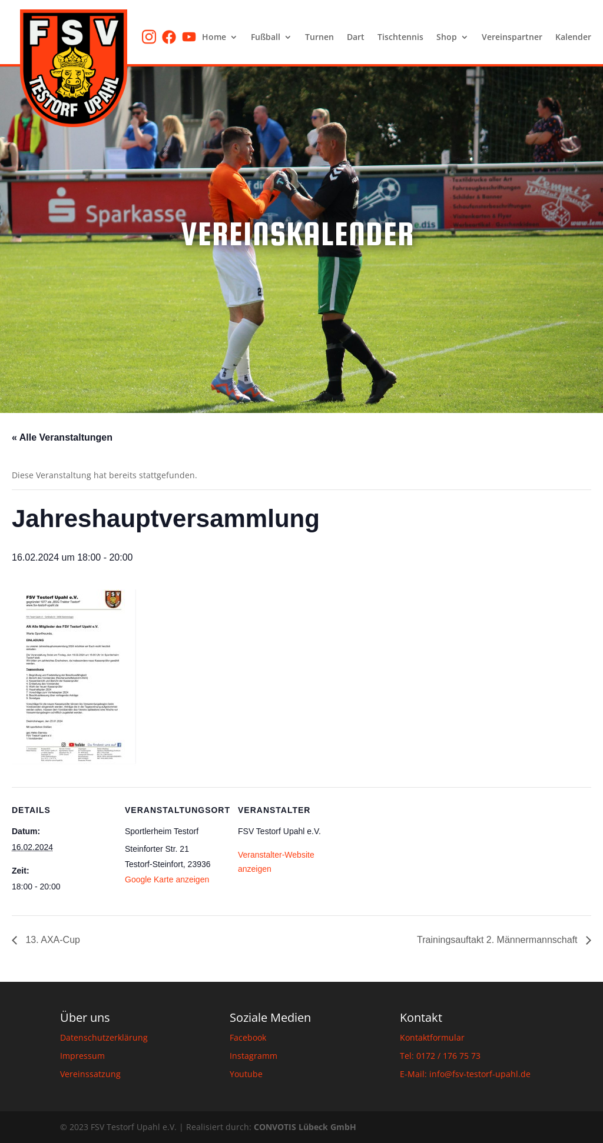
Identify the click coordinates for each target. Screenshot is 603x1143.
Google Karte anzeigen (167, 879)
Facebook (248, 1037)
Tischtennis (400, 37)
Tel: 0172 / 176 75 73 (440, 1055)
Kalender (573, 37)
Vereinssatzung (90, 1073)
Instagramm (253, 1055)
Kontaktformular (432, 1037)
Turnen (319, 37)
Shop (446, 37)
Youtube (246, 1073)
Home (214, 37)
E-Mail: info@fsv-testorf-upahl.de (465, 1073)
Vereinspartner (512, 37)
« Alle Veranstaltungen (62, 437)
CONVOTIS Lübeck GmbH (305, 1126)
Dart (356, 37)
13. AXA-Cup (51, 940)
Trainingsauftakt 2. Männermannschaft (498, 940)
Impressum (82, 1055)
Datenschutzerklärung (104, 1037)
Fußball (265, 37)
